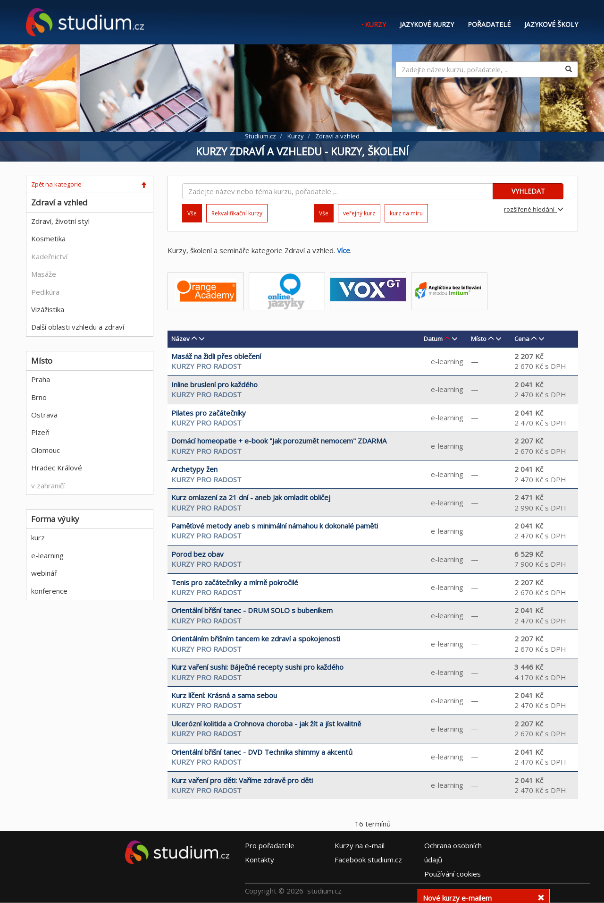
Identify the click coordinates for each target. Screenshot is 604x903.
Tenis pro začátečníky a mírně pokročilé (234, 582)
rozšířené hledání (533, 209)
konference (49, 591)
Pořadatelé (489, 24)
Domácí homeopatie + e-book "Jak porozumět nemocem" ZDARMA (278, 440)
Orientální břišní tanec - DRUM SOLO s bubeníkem (252, 610)
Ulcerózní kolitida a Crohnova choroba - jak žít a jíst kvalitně (266, 723)
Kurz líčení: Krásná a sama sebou (224, 695)
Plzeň (40, 432)
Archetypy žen (194, 469)
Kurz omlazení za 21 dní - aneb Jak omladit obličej (250, 497)
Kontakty (259, 859)
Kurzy (375, 24)
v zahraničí (48, 485)
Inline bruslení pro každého (214, 384)
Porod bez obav (197, 554)
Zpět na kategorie (56, 184)
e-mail (360, 845)
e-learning (47, 555)
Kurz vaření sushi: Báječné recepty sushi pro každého (257, 667)
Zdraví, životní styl (60, 221)
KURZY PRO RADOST (206, 366)
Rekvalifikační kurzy (236, 213)
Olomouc (45, 450)
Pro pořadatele (269, 845)
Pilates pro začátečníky (208, 412)
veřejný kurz (359, 213)
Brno (39, 397)
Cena (521, 338)
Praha (40, 379)
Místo (479, 338)
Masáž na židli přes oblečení (216, 356)
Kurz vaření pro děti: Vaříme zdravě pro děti (242, 780)
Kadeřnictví (49, 256)
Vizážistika (47, 309)
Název (180, 338)
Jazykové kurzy (427, 24)
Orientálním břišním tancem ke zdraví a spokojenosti (255, 638)
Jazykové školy (551, 24)
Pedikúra (45, 292)
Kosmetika (48, 238)
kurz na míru (406, 213)
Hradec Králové (56, 467)
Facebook (368, 859)
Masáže (43, 274)
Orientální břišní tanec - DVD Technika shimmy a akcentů (261, 752)
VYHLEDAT (528, 191)
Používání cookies (452, 873)
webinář (44, 573)
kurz (38, 537)
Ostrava (44, 414)
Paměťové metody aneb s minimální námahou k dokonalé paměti (274, 525)
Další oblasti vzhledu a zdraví (77, 327)
